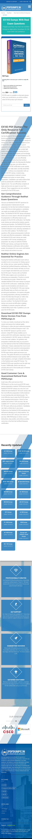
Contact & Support (11, 1)
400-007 (4, 794)
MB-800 (4, 791)
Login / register (24, 1)
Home (3, 13)
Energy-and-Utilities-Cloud (8, 788)
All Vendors (4, 808)
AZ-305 (4, 785)
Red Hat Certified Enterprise (21, 13)
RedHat (9, 13)
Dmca (3, 813)
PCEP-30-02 (5, 797)
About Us (4, 811)
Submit (27, 105)
